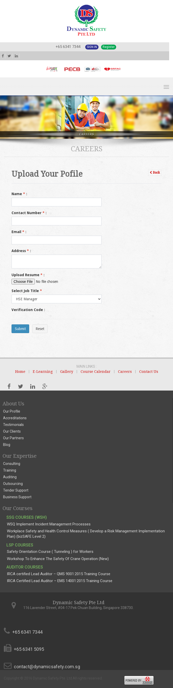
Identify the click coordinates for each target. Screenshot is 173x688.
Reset (40, 329)
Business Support (17, 497)
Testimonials (13, 425)
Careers (125, 372)
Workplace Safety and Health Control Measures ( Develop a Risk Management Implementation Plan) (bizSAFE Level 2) (86, 534)
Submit (20, 329)
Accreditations (15, 418)
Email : (19, 232)
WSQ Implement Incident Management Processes (49, 524)
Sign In (92, 47)
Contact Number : (29, 213)
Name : (19, 194)
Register (109, 47)
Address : (21, 251)
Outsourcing (13, 484)
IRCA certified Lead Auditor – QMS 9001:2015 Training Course (58, 574)
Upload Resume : (28, 275)
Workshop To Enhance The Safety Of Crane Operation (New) (58, 558)
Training (9, 470)
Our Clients (12, 431)
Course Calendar (96, 372)
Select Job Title (27, 291)
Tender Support (15, 490)
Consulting (11, 464)
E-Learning (43, 372)
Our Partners (13, 438)
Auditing (10, 477)
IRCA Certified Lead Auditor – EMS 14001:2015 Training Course (59, 581)
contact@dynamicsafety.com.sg (47, 666)
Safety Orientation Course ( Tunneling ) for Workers (50, 551)
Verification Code (28, 310)
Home (20, 372)
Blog (6, 445)
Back (155, 172)
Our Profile (11, 411)
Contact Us (148, 372)
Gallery (66, 372)
